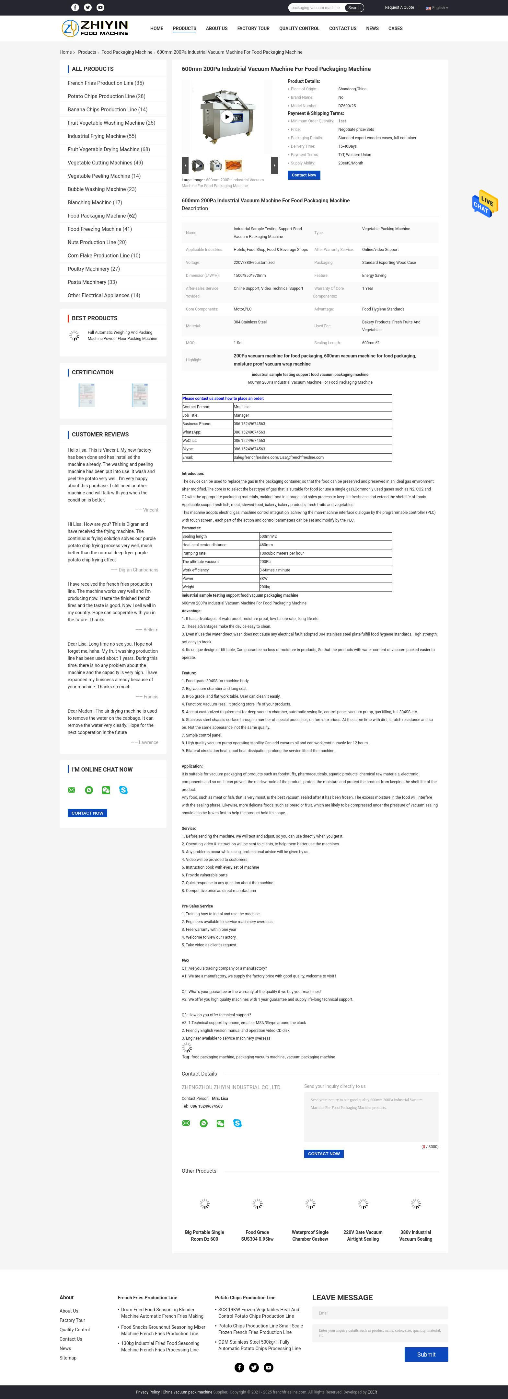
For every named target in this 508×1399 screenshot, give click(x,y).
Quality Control (299, 28)
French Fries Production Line (100, 83)
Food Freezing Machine (94, 229)
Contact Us (342, 28)
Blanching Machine (89, 202)
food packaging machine (212, 1057)
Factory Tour (253, 28)
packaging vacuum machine (260, 1057)
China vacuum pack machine (187, 1392)
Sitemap (68, 1357)
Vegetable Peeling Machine (99, 176)
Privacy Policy (148, 1392)
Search (354, 8)
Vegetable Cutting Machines (100, 163)
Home (156, 28)
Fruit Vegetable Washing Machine (106, 123)
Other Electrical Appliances (99, 295)
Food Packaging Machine (126, 52)
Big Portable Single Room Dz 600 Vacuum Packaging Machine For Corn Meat (204, 1236)
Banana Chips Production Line (102, 110)
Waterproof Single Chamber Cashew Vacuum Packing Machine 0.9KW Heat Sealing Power (310, 1236)
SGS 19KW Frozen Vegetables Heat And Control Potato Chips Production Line (258, 1313)
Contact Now (304, 175)
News (372, 28)
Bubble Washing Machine (97, 189)
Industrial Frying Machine (97, 136)
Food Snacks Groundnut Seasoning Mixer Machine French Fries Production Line (163, 1330)
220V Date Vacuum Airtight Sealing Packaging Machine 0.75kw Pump (363, 1236)
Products (184, 28)
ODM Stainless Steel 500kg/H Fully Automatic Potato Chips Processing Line (259, 1345)
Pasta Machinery (87, 282)
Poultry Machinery (88, 269)
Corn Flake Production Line (99, 256)
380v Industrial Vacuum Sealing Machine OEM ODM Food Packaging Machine (416, 1236)
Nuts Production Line (92, 242)
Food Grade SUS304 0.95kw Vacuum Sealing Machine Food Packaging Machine (257, 1236)
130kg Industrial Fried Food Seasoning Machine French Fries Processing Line (160, 1346)
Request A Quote (399, 7)
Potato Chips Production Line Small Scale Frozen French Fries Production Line (260, 1329)
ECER (372, 1392)
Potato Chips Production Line (101, 96)
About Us (217, 28)
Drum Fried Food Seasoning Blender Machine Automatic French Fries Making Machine (162, 1314)
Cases (395, 28)
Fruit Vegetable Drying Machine (103, 149)
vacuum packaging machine (311, 1057)
